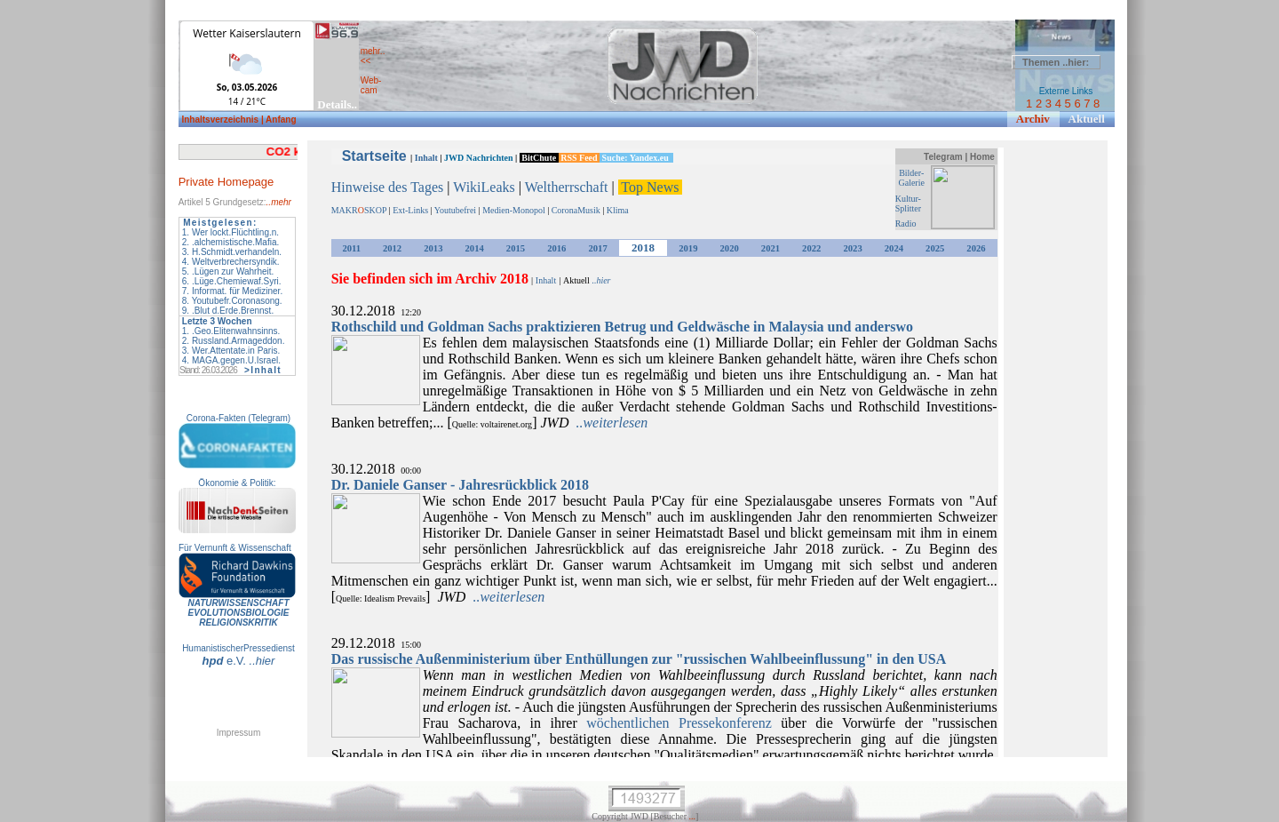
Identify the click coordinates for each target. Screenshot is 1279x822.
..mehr (278, 202)
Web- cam (371, 85)
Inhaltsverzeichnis (220, 119)
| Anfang (279, 119)
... (692, 816)
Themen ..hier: (1055, 62)
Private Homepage (226, 181)
